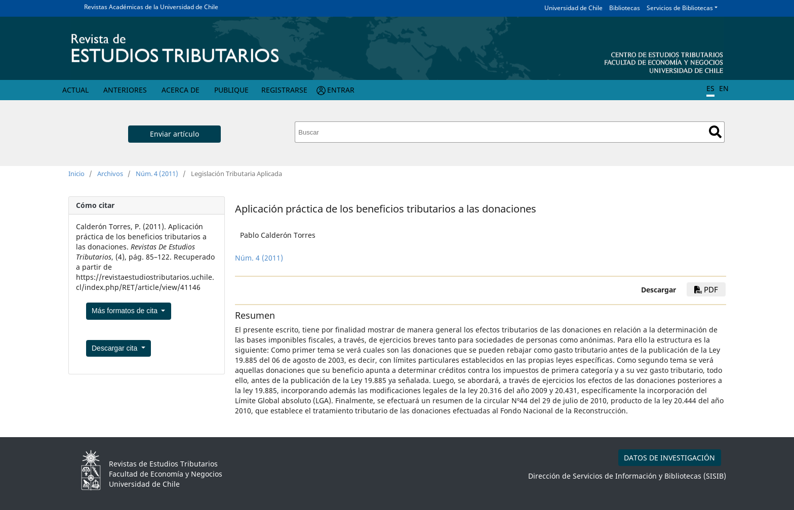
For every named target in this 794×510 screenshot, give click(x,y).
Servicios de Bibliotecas (680, 8)
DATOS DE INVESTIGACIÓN (669, 457)
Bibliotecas (624, 8)
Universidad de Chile (573, 8)
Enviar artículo (174, 134)
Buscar (715, 131)
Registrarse (284, 90)
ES (710, 88)
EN (724, 88)
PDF (706, 289)
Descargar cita (115, 348)
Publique (231, 90)
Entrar (340, 90)
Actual (75, 90)
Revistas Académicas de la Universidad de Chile (151, 7)
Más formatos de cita (126, 311)
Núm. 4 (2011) (157, 173)
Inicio (76, 173)
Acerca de (181, 90)
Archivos (110, 173)
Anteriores (125, 90)
